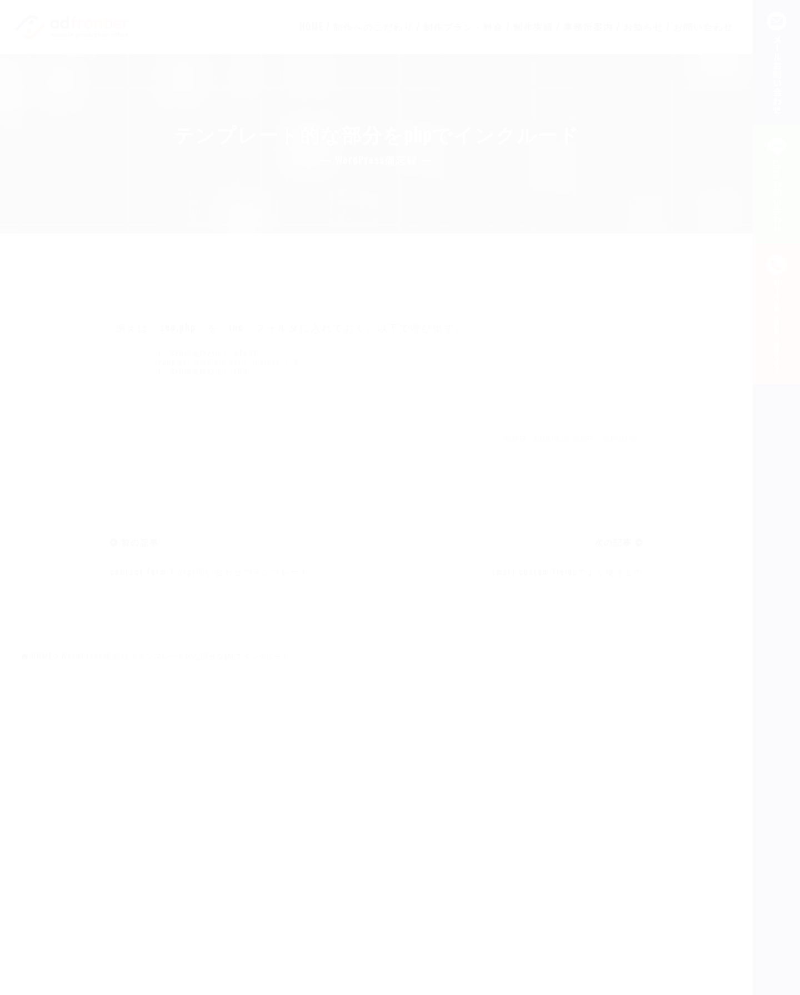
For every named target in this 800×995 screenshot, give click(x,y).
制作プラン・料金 (463, 26)
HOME (311, 26)
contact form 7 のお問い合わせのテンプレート (209, 571)
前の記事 (140, 542)
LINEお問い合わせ (777, 184)
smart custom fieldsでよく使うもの (567, 571)
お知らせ (643, 26)
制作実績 (533, 26)
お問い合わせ (703, 26)
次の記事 (613, 542)
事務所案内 (588, 26)
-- (777, 314)
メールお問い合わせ (777, 62)
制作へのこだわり (373, 26)
